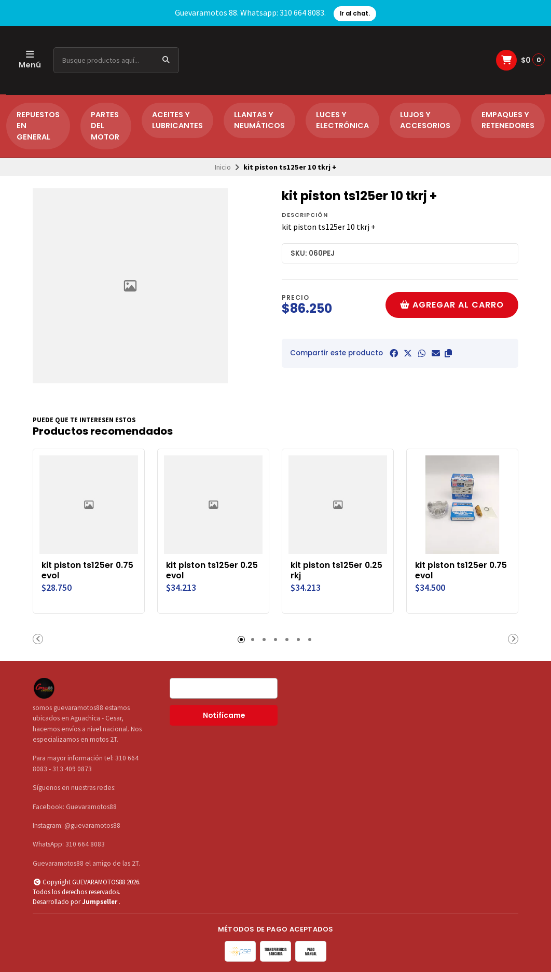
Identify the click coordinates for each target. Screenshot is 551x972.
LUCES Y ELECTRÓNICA (342, 120)
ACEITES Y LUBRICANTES (177, 120)
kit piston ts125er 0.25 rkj (336, 570)
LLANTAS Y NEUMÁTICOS (259, 120)
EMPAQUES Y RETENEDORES (507, 120)
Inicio (223, 167)
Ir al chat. (355, 13)
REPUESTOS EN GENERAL (38, 125)
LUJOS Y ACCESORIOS (425, 120)
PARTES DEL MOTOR (105, 125)
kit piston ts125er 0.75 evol (87, 570)
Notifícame (224, 715)
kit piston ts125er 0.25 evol (212, 570)
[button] (448, 353)
